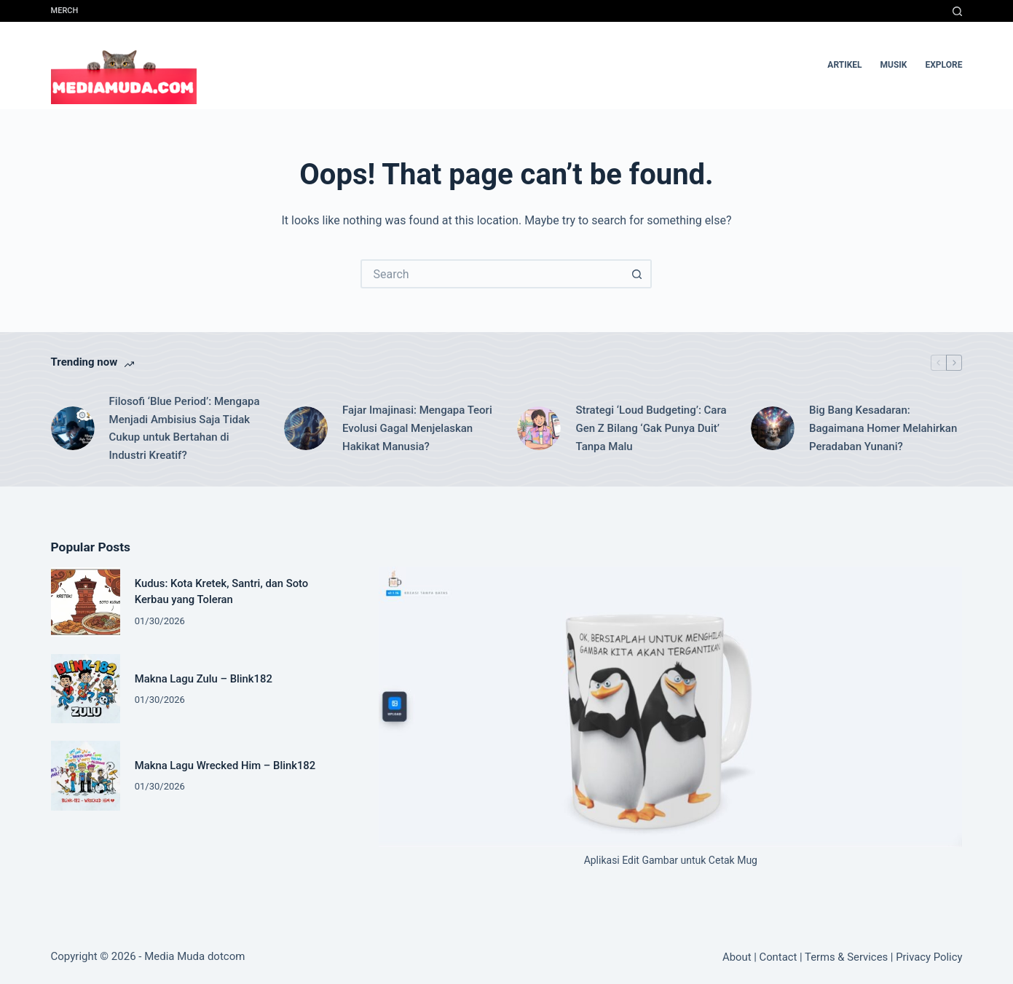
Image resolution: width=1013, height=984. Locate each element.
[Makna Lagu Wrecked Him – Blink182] (85, 775)
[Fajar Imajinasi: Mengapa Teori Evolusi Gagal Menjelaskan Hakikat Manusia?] (306, 428)
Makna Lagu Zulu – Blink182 (203, 678)
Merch (65, 10)
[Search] (957, 11)
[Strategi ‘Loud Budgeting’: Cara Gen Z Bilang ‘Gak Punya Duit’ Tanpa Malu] (539, 428)
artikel (844, 65)
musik (893, 65)
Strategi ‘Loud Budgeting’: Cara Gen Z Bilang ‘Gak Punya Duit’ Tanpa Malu (650, 428)
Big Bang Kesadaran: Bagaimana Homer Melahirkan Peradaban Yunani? (883, 428)
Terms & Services (846, 957)
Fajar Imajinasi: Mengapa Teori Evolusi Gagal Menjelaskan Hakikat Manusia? (417, 428)
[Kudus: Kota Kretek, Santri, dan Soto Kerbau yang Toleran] (85, 602)
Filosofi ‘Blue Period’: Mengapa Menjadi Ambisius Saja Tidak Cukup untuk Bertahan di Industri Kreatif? (184, 428)
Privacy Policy (929, 957)
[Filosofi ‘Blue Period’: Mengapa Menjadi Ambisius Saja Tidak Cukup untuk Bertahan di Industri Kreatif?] (73, 428)
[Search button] (637, 273)
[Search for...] (491, 273)
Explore (944, 65)
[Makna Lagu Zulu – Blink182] (85, 688)
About (736, 957)
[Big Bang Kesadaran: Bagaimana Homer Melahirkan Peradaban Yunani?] (773, 428)
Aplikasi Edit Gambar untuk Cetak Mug (670, 860)
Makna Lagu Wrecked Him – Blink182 (225, 765)
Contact (778, 957)
